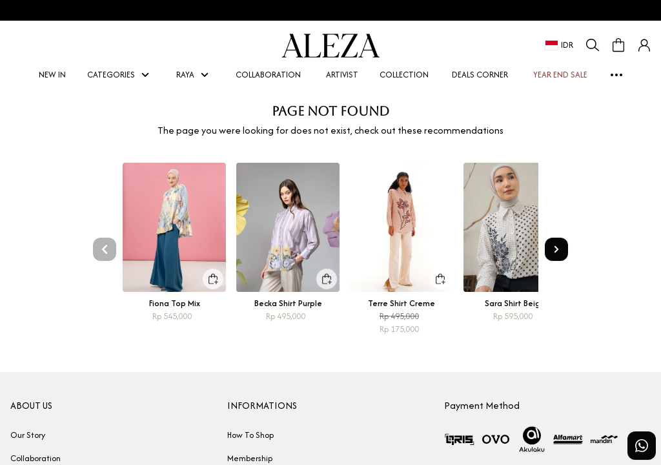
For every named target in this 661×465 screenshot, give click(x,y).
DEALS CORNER (480, 74)
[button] (644, 45)
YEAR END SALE (556, 74)
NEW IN (47, 74)
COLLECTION (404, 74)
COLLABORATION (268, 74)
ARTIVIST (337, 74)
